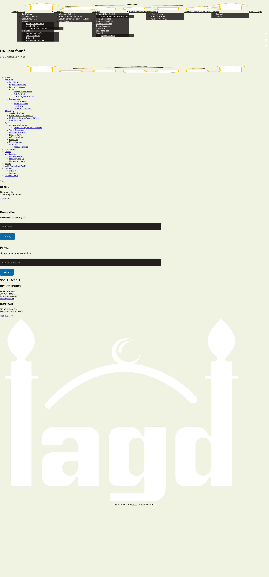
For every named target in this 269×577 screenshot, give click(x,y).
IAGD (134, 504)
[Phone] (80, 262)
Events (8, 57)
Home (2, 57)
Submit (7, 272)
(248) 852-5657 (6, 316)
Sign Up (7, 236)
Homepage (5, 199)
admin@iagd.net (7, 298)
